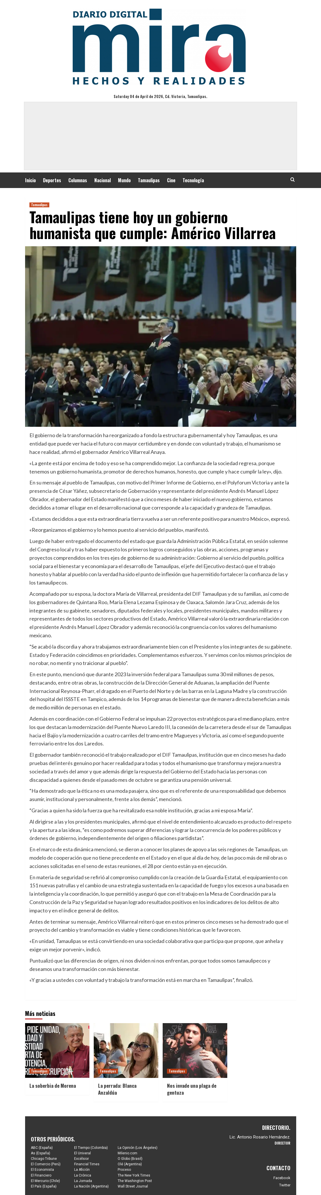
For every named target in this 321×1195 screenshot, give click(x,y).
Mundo (124, 180)
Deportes (52, 180)
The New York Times (134, 1175)
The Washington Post (135, 1181)
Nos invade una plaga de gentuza (191, 1089)
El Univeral (82, 1153)
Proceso (124, 1170)
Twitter (284, 1185)
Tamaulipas (149, 180)
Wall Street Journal (133, 1186)
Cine (171, 180)
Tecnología (193, 180)
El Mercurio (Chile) (45, 1181)
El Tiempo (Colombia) (91, 1148)
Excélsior (81, 1159)
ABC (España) (42, 1148)
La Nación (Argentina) (91, 1186)
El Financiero (41, 1175)
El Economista (42, 1170)
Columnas (77, 180)
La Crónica (82, 1175)
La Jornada (83, 1181)
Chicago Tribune (44, 1159)
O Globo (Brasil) (130, 1159)
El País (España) (44, 1186)
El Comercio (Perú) (46, 1164)
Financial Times (87, 1164)
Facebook (281, 1178)
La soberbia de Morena (52, 1085)
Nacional (102, 180)
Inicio (30, 180)
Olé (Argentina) (130, 1164)
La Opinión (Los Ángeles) (137, 1148)
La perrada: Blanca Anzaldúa (117, 1089)
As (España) (40, 1153)
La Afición (82, 1170)
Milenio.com (127, 1153)
